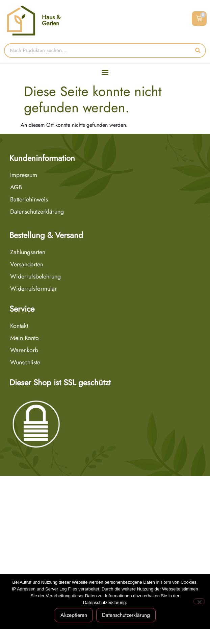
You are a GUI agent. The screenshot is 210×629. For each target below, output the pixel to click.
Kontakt (19, 325)
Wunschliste (25, 362)
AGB (16, 187)
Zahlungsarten (27, 252)
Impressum (23, 175)
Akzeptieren (73, 615)
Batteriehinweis (29, 199)
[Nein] (199, 601)
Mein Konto (24, 338)
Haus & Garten (51, 20)
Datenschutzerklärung (37, 211)
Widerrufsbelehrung (35, 276)
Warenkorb (24, 350)
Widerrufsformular (33, 288)
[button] (105, 72)
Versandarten (26, 264)
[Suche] (198, 50)
